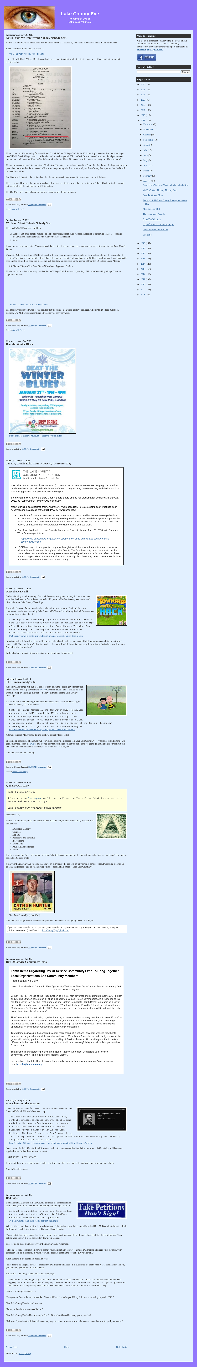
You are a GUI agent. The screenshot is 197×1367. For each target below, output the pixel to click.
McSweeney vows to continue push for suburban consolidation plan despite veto (46, 636)
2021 (143, 110)
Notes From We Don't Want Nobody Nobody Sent (36, 37)
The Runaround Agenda (21, 682)
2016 (143, 253)
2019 (143, 120)
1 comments (35, 449)
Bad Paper (12, 1197)
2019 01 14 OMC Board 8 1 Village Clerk (28, 304)
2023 (143, 99)
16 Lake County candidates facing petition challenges (33, 1220)
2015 (143, 258)
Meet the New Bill (17, 591)
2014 (143, 263)
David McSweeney (19, 772)
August (146, 145)
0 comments (41, 204)
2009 (143, 289)
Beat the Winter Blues (19, 344)
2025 (143, 89)
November (148, 129)
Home (67, 1347)
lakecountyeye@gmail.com (150, 49)
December (148, 124)
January (147, 181)
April (146, 165)
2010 (143, 284)
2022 (143, 105)
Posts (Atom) (25, 1353)
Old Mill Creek (18, 209)
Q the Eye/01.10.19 (17, 785)
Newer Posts (11, 1347)
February (147, 176)
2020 (143, 115)
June (145, 155)
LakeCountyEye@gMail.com (55, 930)
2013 (143, 269)
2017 (143, 248)
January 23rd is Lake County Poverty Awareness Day (38, 463)
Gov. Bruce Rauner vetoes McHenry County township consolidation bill (42, 729)
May (145, 160)
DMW (43, 689)
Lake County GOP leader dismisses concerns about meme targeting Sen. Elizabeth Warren (50, 1143)
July (145, 150)
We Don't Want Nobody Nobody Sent (26, 53)
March (146, 170)
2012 (143, 274)
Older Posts (121, 1347)
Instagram (34, 798)
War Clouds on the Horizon (23, 1103)
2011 (143, 279)
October (147, 134)
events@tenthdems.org (29, 1064)
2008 (143, 294)
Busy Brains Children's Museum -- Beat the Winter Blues (35, 435)
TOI (32, 743)
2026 (143, 84)
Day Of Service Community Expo (26, 961)
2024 (143, 94)
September (148, 140)
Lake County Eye (80, 13)
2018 (143, 243)
